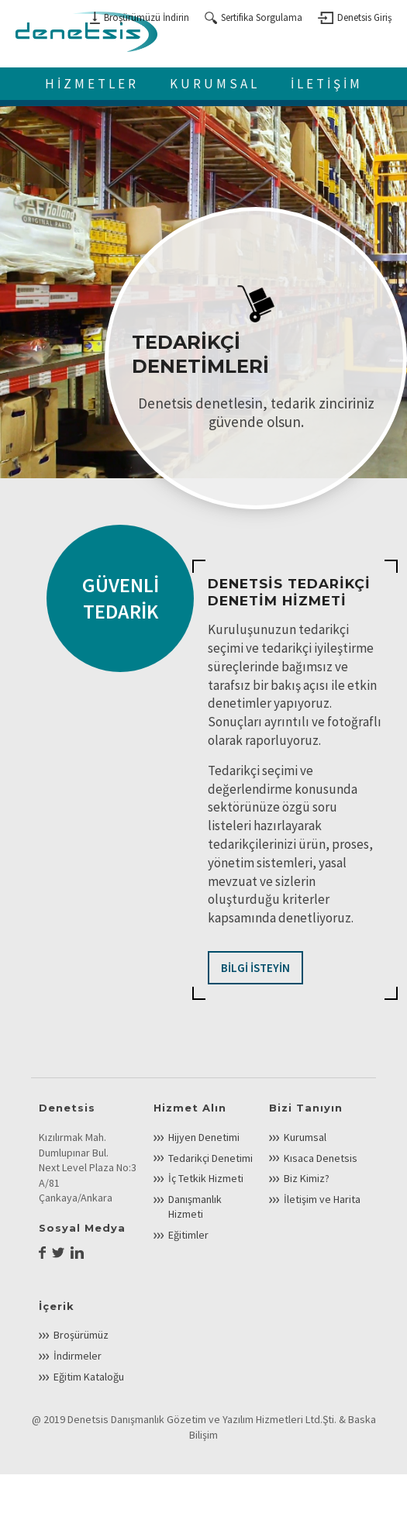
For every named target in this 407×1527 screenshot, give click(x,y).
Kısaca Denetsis (320, 1158)
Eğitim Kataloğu (88, 1377)
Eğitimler (188, 1235)
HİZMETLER (92, 83)
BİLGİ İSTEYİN (255, 967)
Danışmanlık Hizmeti (195, 1207)
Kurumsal (305, 1137)
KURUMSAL (215, 83)
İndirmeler (77, 1356)
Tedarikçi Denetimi (210, 1158)
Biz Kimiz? (306, 1178)
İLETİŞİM (327, 83)
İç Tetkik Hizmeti (205, 1178)
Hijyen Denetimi (204, 1137)
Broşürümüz (81, 1335)
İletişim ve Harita (322, 1199)
